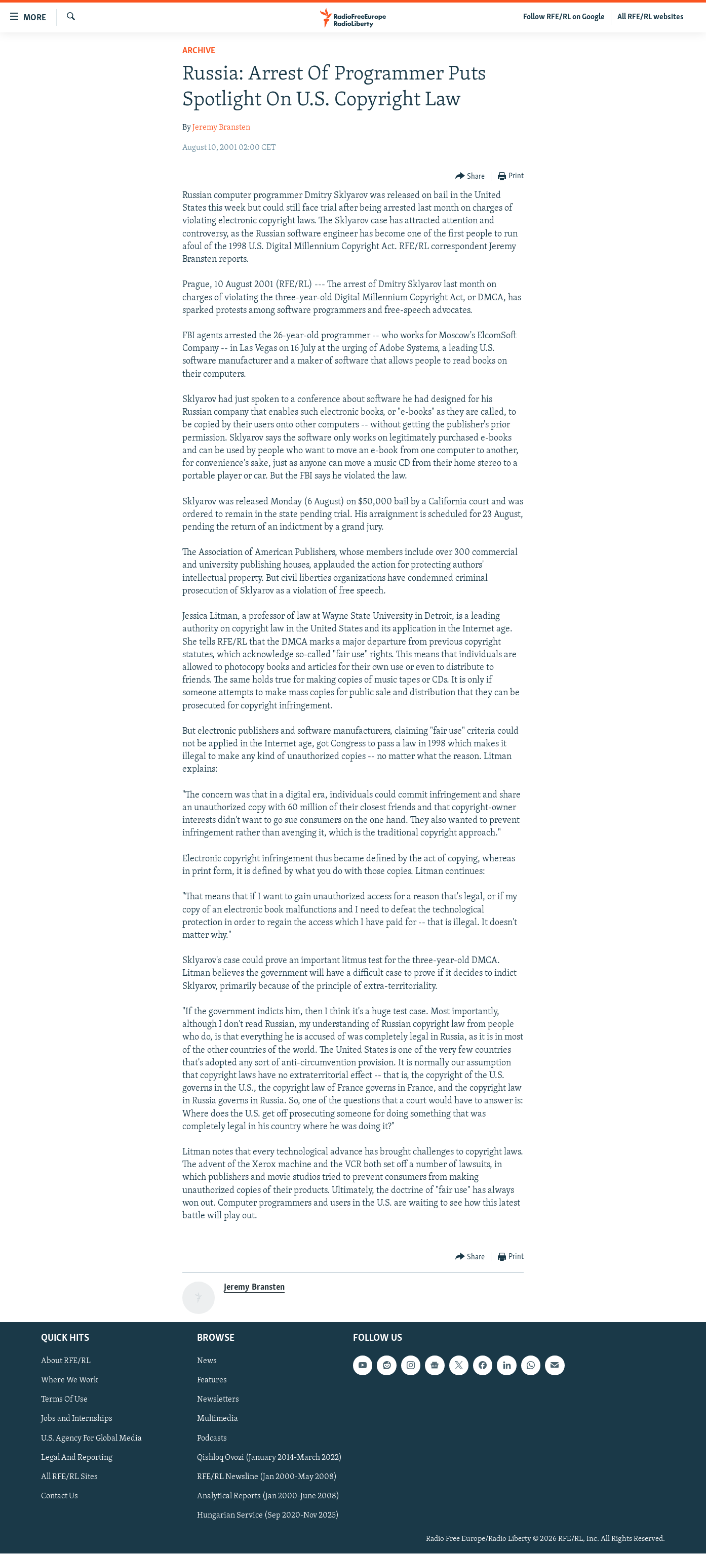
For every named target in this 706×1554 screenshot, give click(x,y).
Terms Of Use (64, 1400)
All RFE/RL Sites (69, 1477)
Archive (198, 51)
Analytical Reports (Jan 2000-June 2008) (268, 1496)
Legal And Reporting (76, 1458)
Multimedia (217, 1419)
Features (212, 1381)
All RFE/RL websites (650, 17)
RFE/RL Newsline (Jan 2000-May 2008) (267, 1477)
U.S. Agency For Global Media (91, 1439)
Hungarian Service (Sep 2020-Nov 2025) (268, 1515)
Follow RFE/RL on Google (564, 17)
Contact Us (59, 1496)
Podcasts (212, 1439)
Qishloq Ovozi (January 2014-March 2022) (269, 1458)
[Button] (470, 176)
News (207, 1362)
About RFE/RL (66, 1362)
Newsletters (218, 1400)
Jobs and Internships (76, 1419)
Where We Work (69, 1381)
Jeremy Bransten (221, 128)
